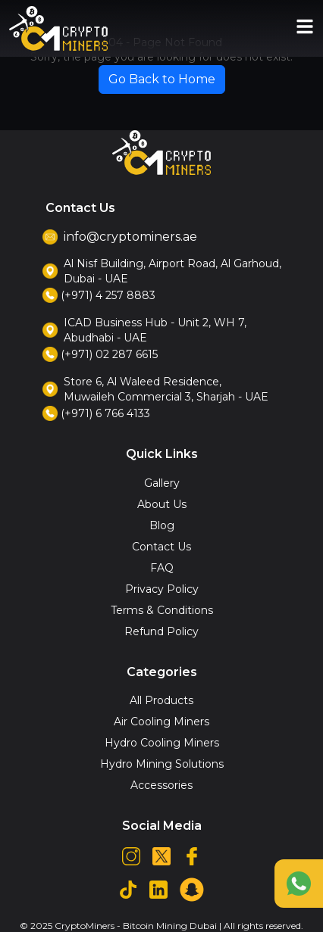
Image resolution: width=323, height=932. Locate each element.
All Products (161, 700)
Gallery (162, 483)
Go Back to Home (161, 79)
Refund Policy (161, 631)
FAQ (162, 568)
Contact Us (161, 546)
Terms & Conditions (162, 610)
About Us (162, 504)
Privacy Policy (162, 589)
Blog (161, 525)
